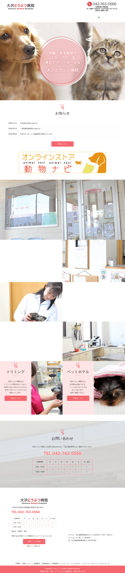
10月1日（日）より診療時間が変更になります (36, 132)
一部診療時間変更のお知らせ (30, 126)
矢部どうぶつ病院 (34, 540)
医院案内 (71, 17)
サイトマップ (105, 562)
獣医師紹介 (58, 17)
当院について (30, 17)
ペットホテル (99, 17)
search (110, 16)
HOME (17, 17)
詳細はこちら (62, 142)
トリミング (84, 17)
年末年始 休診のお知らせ (29, 121)
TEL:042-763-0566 (62, 451)
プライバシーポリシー (90, 562)
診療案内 (44, 17)
